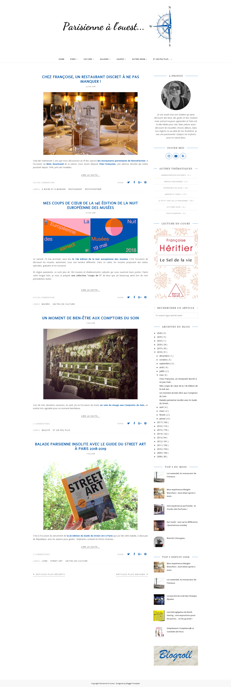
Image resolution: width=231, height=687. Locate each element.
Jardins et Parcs (173, 194)
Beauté (46, 430)
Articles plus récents (50, 574)
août (161, 367)
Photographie (174, 213)
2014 (159, 433)
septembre (164, 363)
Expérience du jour (173, 188)
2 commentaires (41, 423)
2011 (159, 445)
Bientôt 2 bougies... (176, 538)
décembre (164, 355)
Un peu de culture (64, 304)
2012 (159, 441)
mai (161, 375)
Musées (46, 304)
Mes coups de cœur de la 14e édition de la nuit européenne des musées (90, 205)
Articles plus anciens (131, 574)
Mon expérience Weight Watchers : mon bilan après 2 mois (181, 492)
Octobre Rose (174, 207)
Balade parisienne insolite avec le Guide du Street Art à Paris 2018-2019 (90, 446)
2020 (159, 344)
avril (161, 407)
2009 (159, 452)
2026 (159, 333)
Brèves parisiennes (174, 181)
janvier (162, 418)
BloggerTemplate (133, 683)
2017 (159, 422)
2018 (159, 352)
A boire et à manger (54, 189)
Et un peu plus (61, 430)
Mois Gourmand (55, 164)
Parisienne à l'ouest (107, 683)
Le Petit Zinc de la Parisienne (173, 201)
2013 (159, 437)
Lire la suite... (90, 175)
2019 (159, 348)
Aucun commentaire (44, 182)
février (162, 414)
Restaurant (76, 189)
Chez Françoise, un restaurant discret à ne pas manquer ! (90, 79)
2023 (159, 340)
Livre (45, 561)
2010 (159, 449)
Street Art (56, 561)
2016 (159, 426)
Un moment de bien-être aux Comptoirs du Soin (90, 318)
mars (162, 411)
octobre (163, 359)
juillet (162, 371)
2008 (159, 456)
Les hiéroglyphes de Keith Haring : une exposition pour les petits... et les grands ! (181, 615)
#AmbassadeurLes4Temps (174, 175)
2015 (159, 430)
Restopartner (93, 189)
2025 (159, 336)
